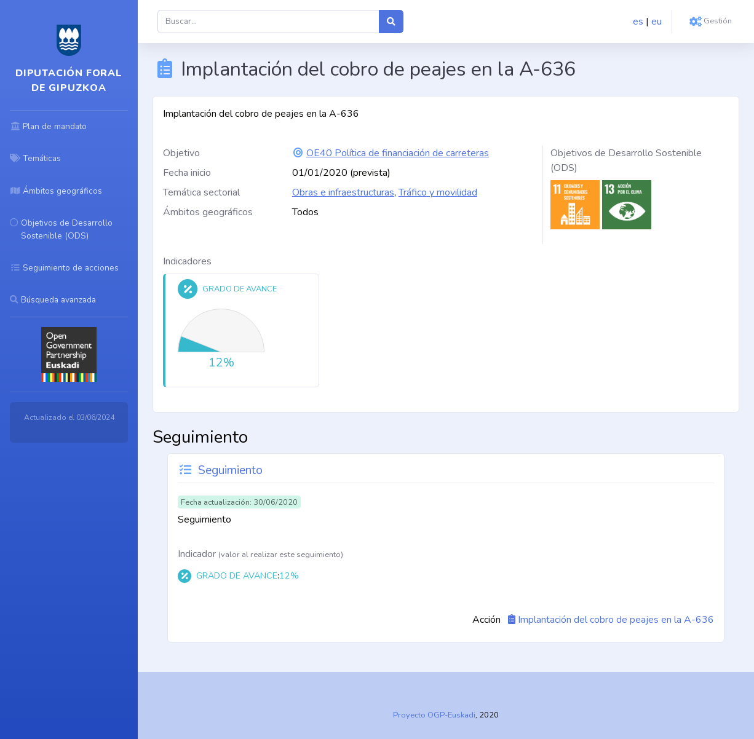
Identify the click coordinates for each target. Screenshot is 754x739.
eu (656, 21)
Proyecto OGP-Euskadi (434, 715)
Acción (486, 619)
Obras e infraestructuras (343, 192)
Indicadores (187, 261)
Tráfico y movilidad (438, 192)
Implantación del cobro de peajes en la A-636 (616, 619)
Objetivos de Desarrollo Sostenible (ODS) (626, 160)
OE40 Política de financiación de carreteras (397, 153)
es (638, 21)
